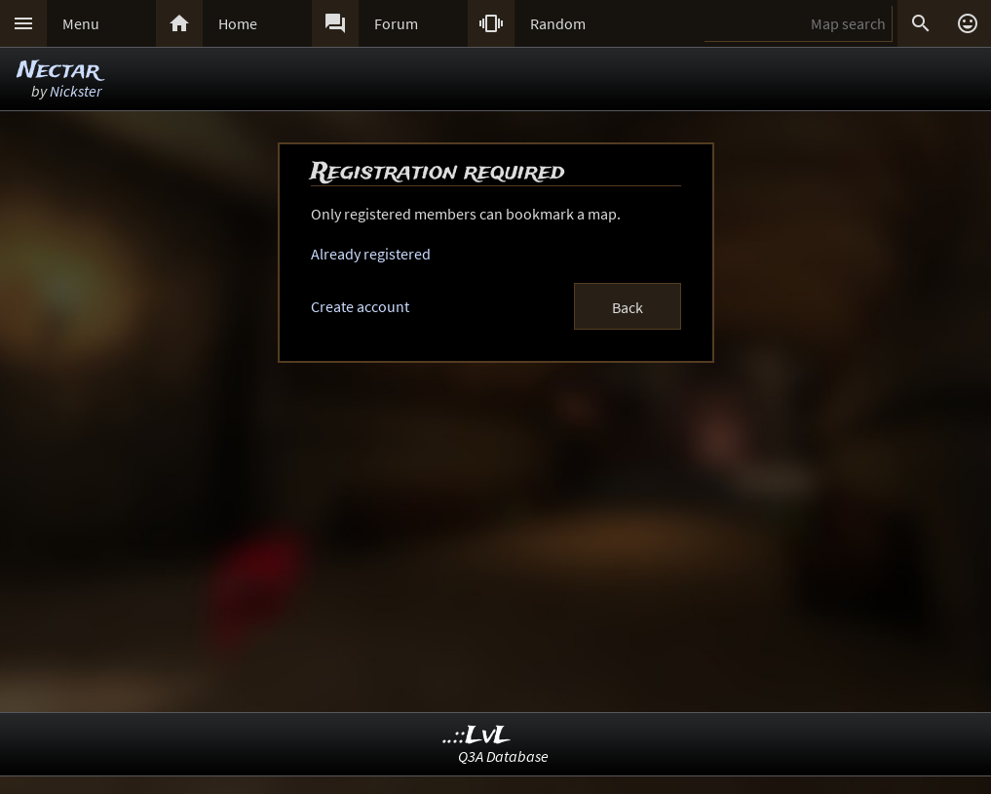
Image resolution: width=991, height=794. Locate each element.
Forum (396, 23)
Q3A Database (503, 756)
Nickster (75, 90)
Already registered (371, 253)
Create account (360, 306)
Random (558, 23)
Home (237, 23)
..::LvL (477, 736)
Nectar (58, 71)
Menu (80, 23)
